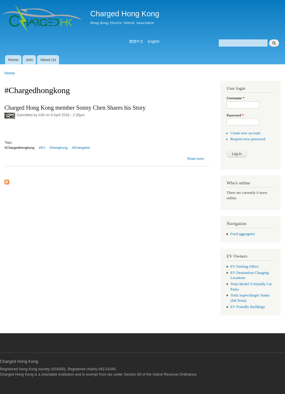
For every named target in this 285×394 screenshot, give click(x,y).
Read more (195, 158)
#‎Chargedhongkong (19, 147)
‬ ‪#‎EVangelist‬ (80, 147)
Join (29, 60)
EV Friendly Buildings (247, 307)
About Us (48, 60)
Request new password (247, 139)
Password (235, 115)
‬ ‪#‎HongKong (58, 147)
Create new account (245, 133)
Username (235, 98)
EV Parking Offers (244, 266)
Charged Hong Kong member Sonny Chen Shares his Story (74, 107)
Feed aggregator (242, 234)
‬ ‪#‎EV (41, 147)
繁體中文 (136, 41)
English (153, 41)
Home (13, 60)
